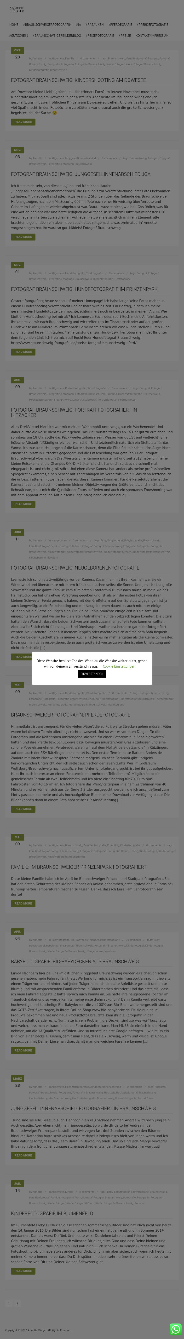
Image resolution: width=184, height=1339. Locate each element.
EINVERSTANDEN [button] (91, 674)
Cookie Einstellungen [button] (119, 666)
